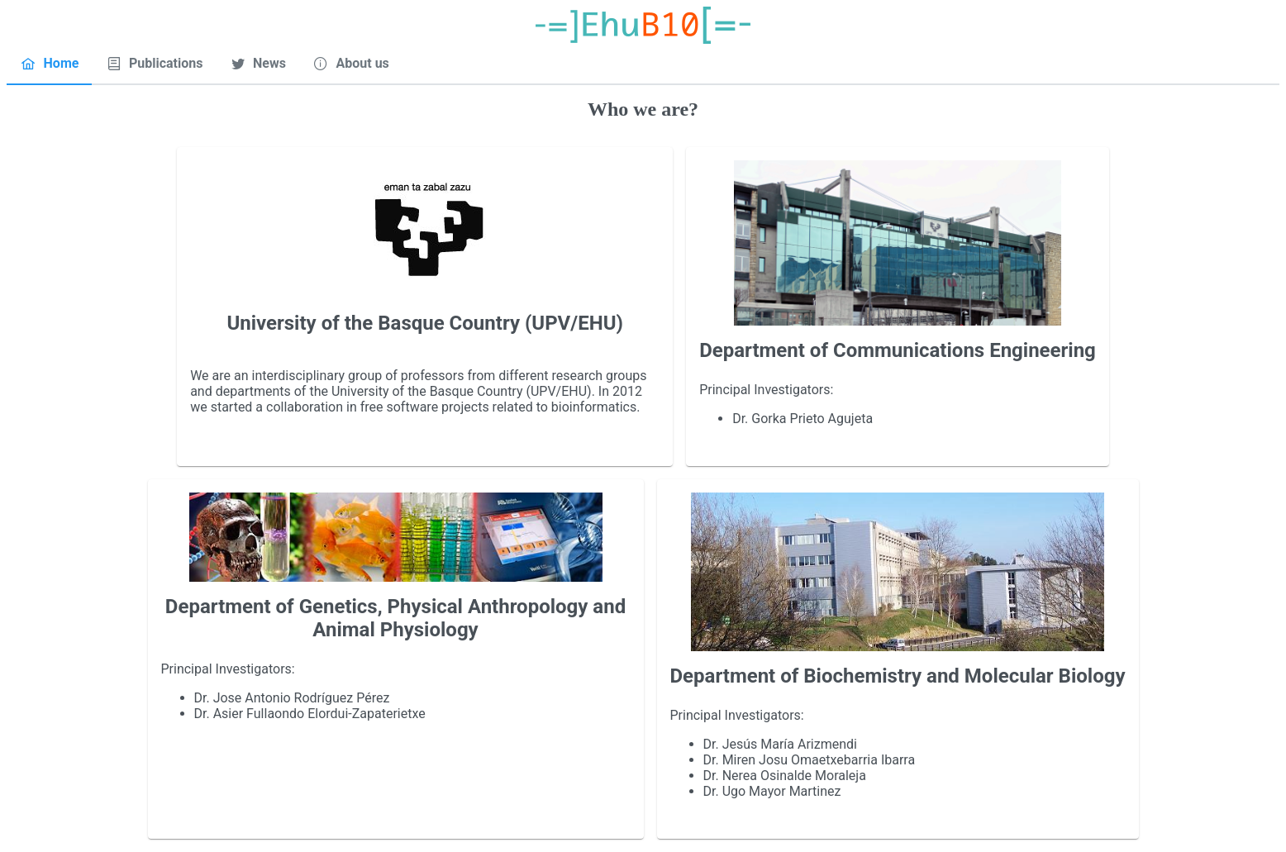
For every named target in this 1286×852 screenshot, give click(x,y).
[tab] (49, 64)
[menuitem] (49, 63)
